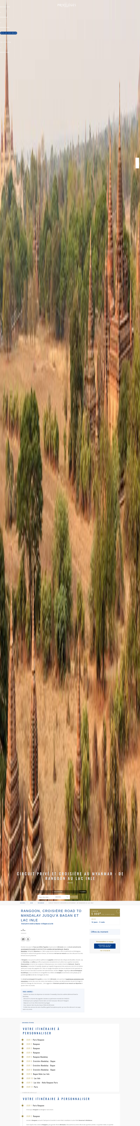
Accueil (22, 903)
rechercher (74, 897)
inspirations (4, 17)
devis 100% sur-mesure (57, 17)
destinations (4, 7)
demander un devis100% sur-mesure (104, 946)
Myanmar (41, 903)
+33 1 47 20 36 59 (54, 22)
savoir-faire (53, 27)
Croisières (3, 12)
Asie (31, 903)
